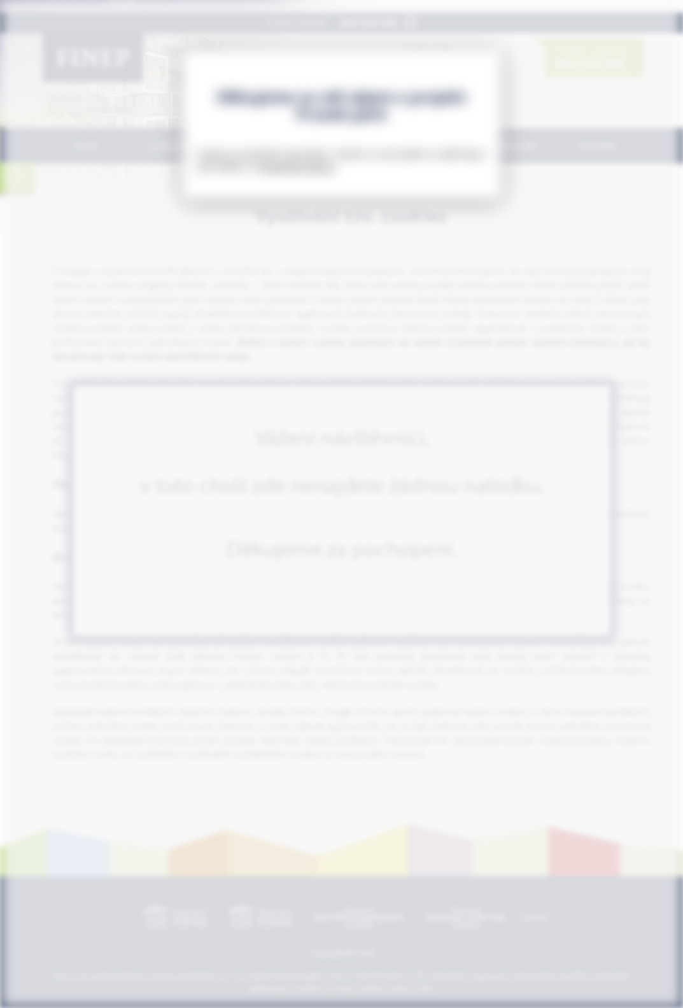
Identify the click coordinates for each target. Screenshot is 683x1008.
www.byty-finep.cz (299, 166)
